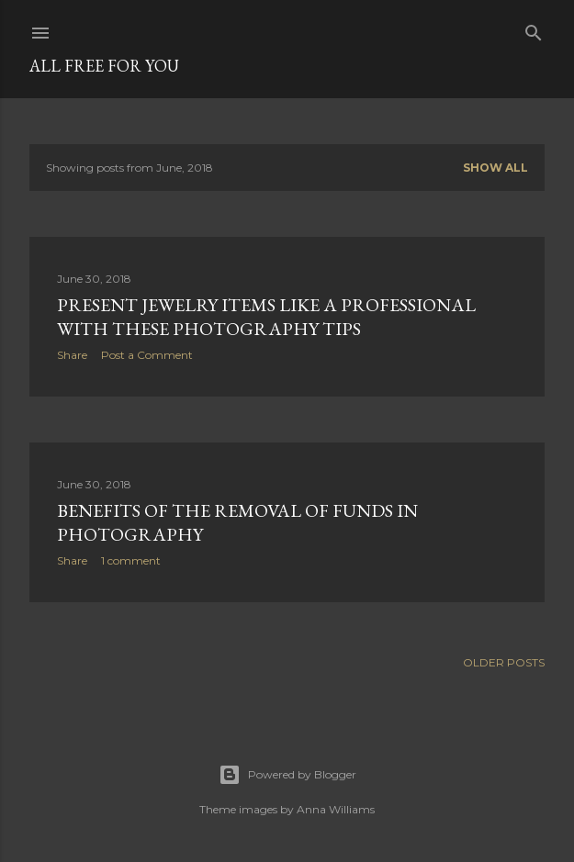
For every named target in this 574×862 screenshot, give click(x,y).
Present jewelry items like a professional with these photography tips (266, 317)
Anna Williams (336, 809)
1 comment (131, 560)
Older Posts (504, 662)
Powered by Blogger (287, 775)
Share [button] (72, 355)
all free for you (104, 65)
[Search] (534, 29)
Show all (495, 167)
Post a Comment (147, 355)
